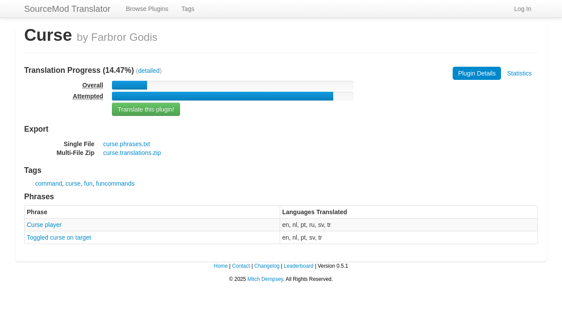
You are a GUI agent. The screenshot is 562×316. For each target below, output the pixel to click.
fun (88, 183)
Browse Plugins (147, 8)
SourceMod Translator (67, 9)
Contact (241, 266)
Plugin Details (477, 73)
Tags (188, 8)
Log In (522, 8)
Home (221, 266)
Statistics (519, 73)
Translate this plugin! (146, 109)
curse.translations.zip (132, 152)
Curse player (44, 224)
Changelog (267, 266)
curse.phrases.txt (126, 143)
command (48, 183)
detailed (149, 70)
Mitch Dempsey (265, 279)
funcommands (115, 183)
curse (72, 183)
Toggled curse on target (59, 237)
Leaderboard (298, 266)
